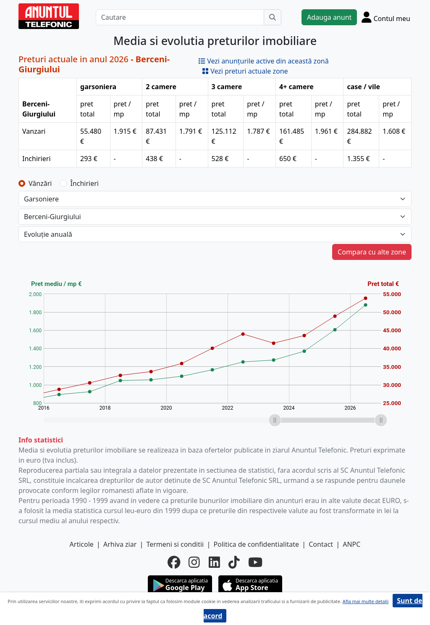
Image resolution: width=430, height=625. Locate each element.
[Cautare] (180, 17)
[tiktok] (234, 562)
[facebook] (174, 562)
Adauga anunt (329, 17)
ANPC (351, 544)
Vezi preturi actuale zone (245, 71)
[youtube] (255, 562)
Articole (82, 544)
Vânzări (40, 183)
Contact (321, 544)
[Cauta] (272, 17)
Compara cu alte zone (372, 252)
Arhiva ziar (119, 544)
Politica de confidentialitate (256, 544)
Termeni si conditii (175, 544)
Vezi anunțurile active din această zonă (264, 61)
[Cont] (386, 17)
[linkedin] (214, 562)
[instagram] (194, 562)
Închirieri (84, 183)
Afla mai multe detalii (365, 601)
